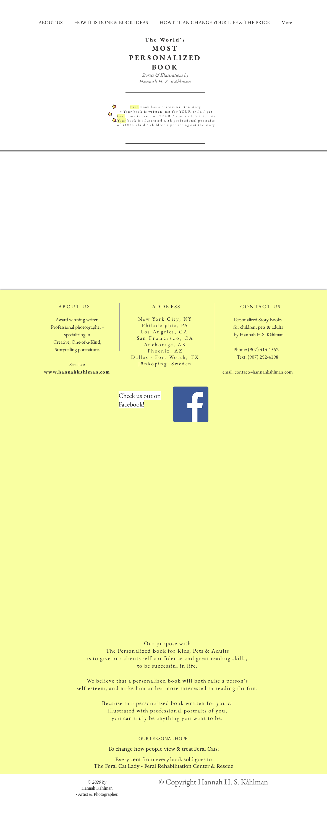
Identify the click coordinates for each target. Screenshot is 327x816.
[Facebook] (190, 404)
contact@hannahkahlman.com (264, 372)
